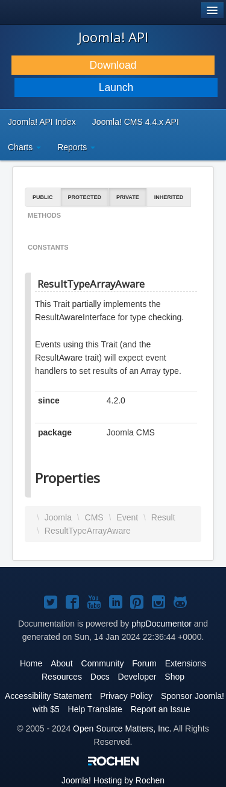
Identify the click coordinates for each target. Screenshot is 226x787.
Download (113, 65)
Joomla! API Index (42, 122)
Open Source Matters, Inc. (122, 728)
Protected (85, 197)
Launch (116, 87)
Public (43, 197)
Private (127, 197)
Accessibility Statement (48, 696)
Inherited (169, 197)
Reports (76, 147)
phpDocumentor (161, 623)
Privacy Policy (126, 696)
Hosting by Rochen (113, 780)
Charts (24, 147)
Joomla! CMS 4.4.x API (135, 122)
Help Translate (95, 709)
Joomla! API (113, 37)
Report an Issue (160, 709)
